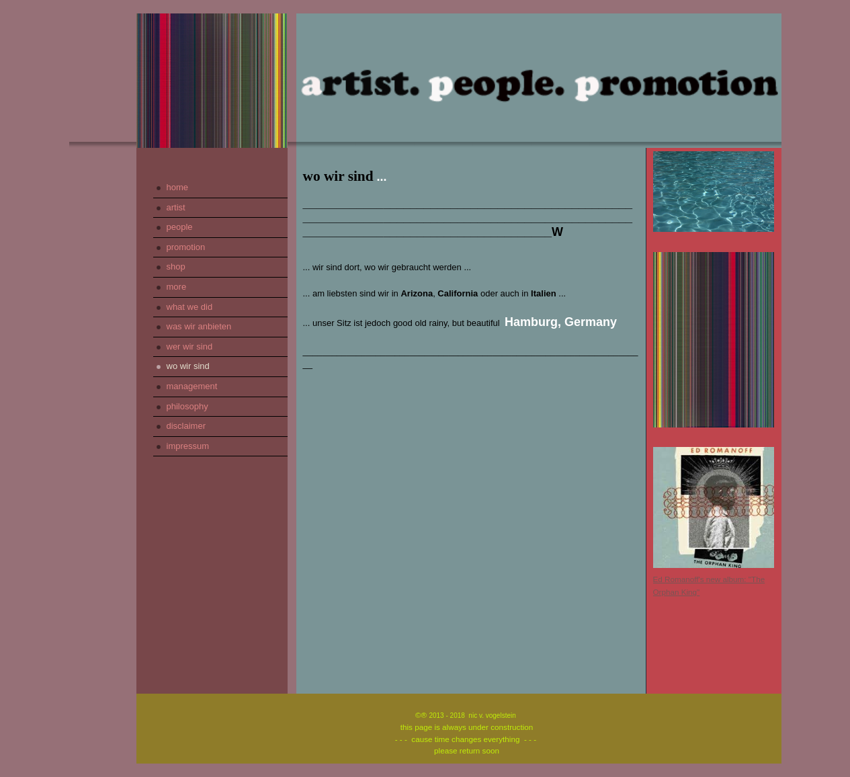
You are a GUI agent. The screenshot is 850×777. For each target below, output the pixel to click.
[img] (212, 80)
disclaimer (186, 426)
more (177, 287)
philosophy (187, 406)
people (180, 227)
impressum (188, 446)
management (192, 386)
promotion (186, 247)
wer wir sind (190, 346)
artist (176, 207)
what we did (190, 307)
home (178, 187)
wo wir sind (188, 366)
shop (176, 266)
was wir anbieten (199, 326)
